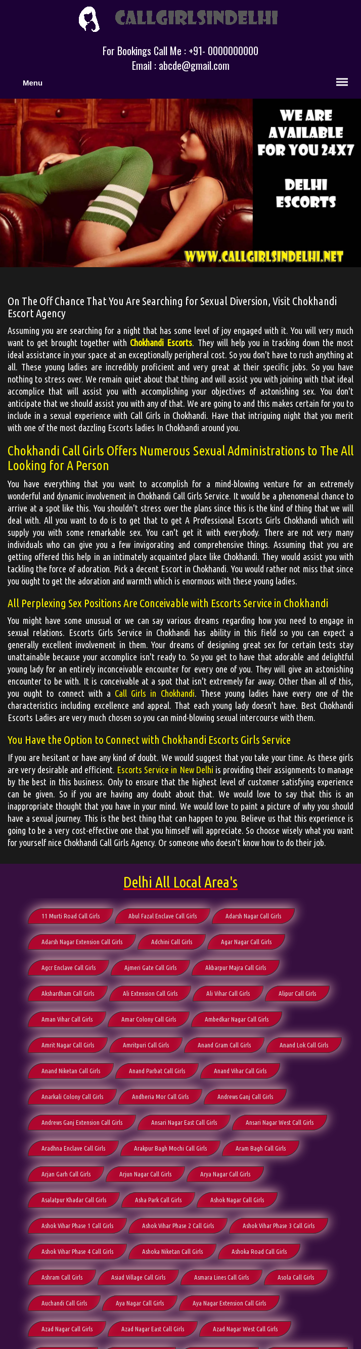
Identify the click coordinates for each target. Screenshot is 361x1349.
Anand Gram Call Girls (224, 1044)
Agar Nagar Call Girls (246, 941)
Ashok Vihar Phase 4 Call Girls (77, 1251)
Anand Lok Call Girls (304, 1044)
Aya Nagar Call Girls (140, 1302)
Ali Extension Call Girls (150, 993)
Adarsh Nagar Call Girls (253, 915)
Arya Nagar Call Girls (225, 1173)
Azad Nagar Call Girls (67, 1328)
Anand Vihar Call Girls (240, 1070)
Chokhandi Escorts (161, 343)
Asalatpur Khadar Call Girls (73, 1199)
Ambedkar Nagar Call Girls (236, 1019)
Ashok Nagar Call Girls (237, 1199)
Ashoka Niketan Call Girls (172, 1251)
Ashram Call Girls (61, 1277)
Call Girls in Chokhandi (155, 693)
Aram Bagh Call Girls (261, 1148)
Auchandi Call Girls (64, 1302)
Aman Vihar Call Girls (67, 1019)
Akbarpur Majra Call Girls (235, 967)
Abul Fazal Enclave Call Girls (162, 915)
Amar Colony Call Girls (148, 1019)
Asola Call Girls (296, 1277)
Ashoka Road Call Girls (259, 1251)
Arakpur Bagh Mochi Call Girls (170, 1148)
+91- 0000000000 (223, 50)
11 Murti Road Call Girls (70, 915)
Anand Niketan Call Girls (70, 1070)
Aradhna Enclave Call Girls (73, 1148)
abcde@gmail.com (194, 65)
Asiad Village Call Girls (138, 1277)
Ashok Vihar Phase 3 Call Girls (278, 1225)
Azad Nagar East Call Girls (152, 1328)
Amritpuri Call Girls (146, 1044)
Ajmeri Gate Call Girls (150, 967)
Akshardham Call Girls (67, 993)
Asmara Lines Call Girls (221, 1277)
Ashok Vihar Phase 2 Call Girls (178, 1225)
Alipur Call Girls (297, 993)
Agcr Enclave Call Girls (68, 967)
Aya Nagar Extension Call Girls (229, 1302)
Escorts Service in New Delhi (165, 770)
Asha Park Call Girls (158, 1199)
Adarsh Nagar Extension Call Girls (81, 941)
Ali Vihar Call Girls (228, 993)
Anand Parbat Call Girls (157, 1070)
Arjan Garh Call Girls (66, 1173)
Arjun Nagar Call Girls (145, 1173)
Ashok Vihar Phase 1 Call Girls (77, 1225)
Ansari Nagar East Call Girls (184, 1122)
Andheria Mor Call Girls (160, 1096)
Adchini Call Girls (171, 941)
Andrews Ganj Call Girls (245, 1096)
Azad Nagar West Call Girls (245, 1328)
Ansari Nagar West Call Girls (279, 1122)
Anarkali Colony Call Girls (72, 1096)
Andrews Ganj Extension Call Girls (81, 1122)
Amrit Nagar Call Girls (67, 1044)
